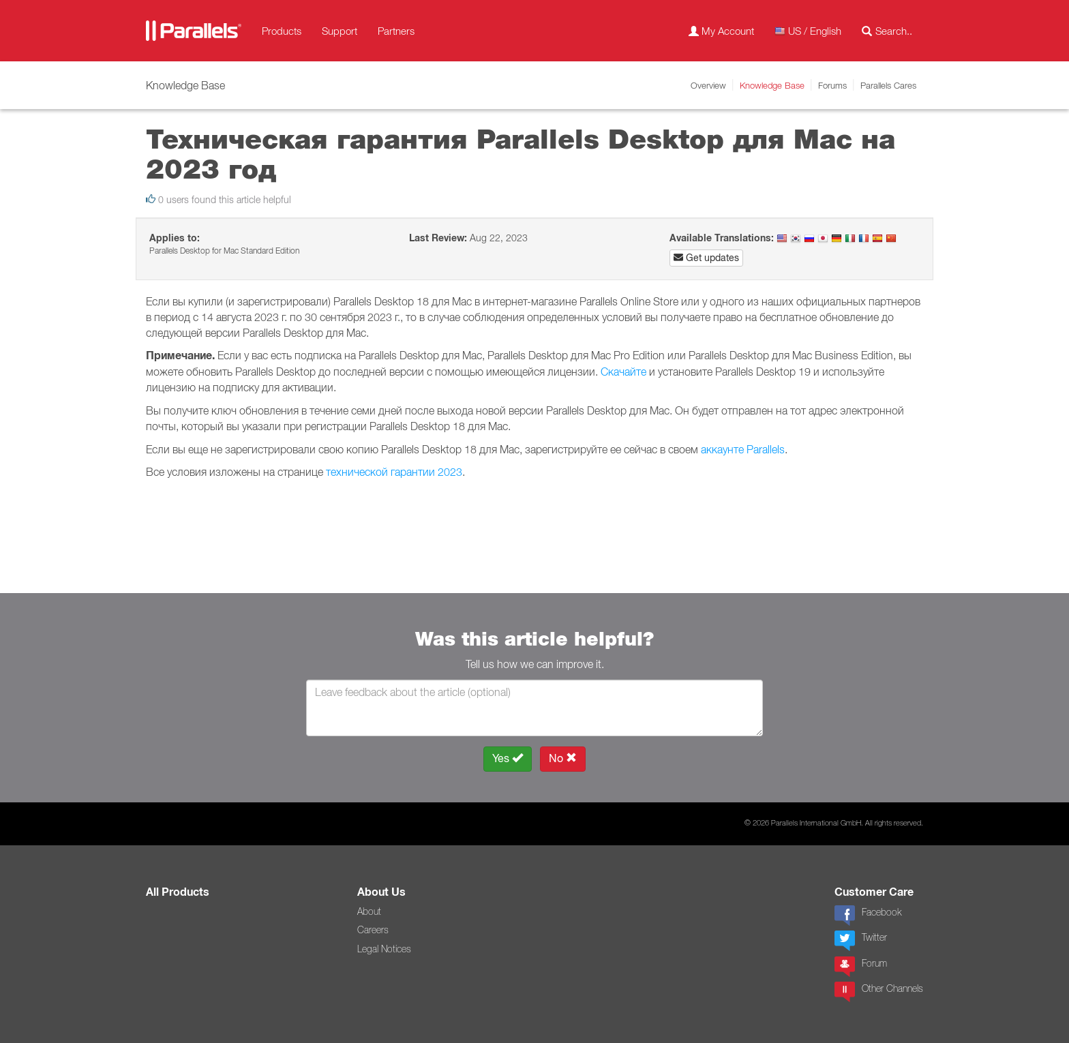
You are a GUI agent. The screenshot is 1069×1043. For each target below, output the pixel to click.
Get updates (706, 258)
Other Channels (878, 992)
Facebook (867, 915)
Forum (860, 966)
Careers (373, 929)
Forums (832, 85)
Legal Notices (384, 948)
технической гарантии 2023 (394, 472)
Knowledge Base (772, 85)
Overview (708, 85)
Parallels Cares (888, 85)
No (563, 758)
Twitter (860, 941)
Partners (396, 31)
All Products (177, 892)
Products (281, 31)
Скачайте (625, 371)
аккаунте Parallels (743, 449)
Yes (507, 758)
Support (339, 31)
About (369, 911)
